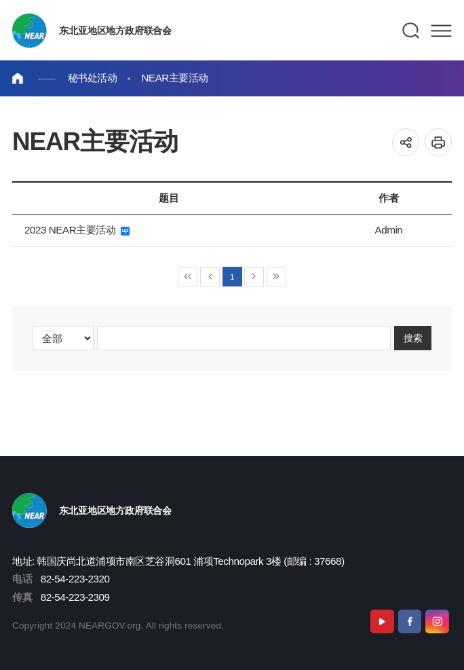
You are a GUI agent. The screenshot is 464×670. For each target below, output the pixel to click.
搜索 (413, 337)
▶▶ (276, 276)
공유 (406, 142)
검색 (411, 30)
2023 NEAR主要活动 (77, 230)
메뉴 (441, 30)
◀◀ (187, 276)
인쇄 (438, 142)
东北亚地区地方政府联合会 (115, 30)
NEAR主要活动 (174, 77)
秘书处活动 (92, 77)
